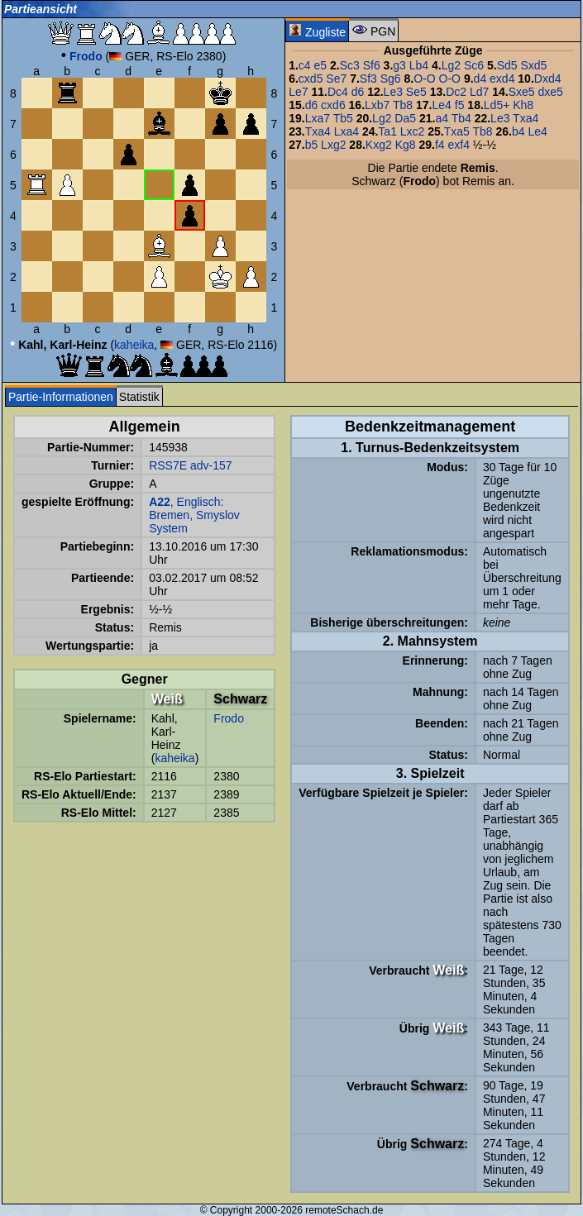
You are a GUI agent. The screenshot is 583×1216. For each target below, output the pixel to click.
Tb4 (461, 118)
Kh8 (523, 105)
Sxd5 (533, 65)
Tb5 (343, 118)
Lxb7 (377, 105)
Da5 (405, 118)
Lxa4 (346, 131)
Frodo (228, 718)
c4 (305, 65)
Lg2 (451, 65)
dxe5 (550, 91)
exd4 (502, 78)
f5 (460, 105)
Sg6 (390, 78)
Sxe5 (522, 91)
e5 (320, 65)
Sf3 (368, 78)
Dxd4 (547, 78)
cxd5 (311, 78)
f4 (440, 144)
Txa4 (525, 118)
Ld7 (479, 91)
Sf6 (371, 65)
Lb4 (418, 65)
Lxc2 (412, 131)
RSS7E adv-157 (190, 465)
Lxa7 (317, 118)
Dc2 (456, 91)
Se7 (336, 78)
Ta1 (387, 131)
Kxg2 (379, 144)
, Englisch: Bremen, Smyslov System (194, 515)
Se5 (416, 91)
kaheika (134, 344)
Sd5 (507, 65)
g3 (399, 65)
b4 (518, 131)
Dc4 (337, 91)
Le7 (298, 91)
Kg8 (405, 144)
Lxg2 (333, 144)
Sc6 (474, 65)
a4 (441, 118)
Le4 (442, 105)
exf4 (458, 144)
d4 (480, 78)
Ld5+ (497, 105)
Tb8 (403, 105)
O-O (424, 78)
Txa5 (457, 131)
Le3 (393, 91)
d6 (358, 91)
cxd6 (333, 105)
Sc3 (350, 65)
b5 (311, 144)
